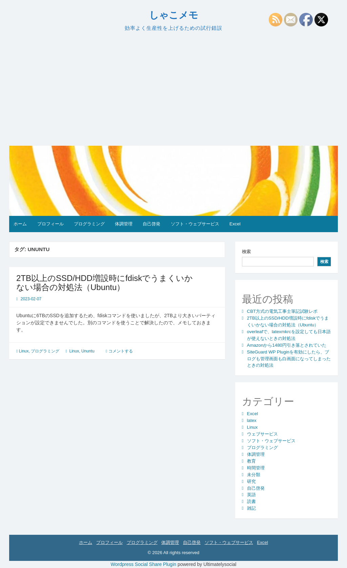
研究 (251, 481)
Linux (24, 351)
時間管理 (256, 467)
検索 (246, 251)
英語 (251, 494)
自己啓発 (151, 223)
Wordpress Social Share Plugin (144, 564)
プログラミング (89, 223)
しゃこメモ (173, 15)
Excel (235, 223)
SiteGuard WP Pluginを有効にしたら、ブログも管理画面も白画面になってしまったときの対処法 (289, 358)
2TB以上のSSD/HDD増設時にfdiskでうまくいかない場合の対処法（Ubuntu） (104, 282)
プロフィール (50, 223)
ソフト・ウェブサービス (195, 223)
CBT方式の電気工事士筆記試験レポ (282, 311)
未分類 (253, 474)
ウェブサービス (262, 434)
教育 (251, 461)
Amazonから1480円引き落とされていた (286, 345)
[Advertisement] (173, 88)
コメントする (120, 351)
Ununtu (88, 351)
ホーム (20, 223)
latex (252, 420)
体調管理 (123, 223)
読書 (251, 501)
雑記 (251, 508)
